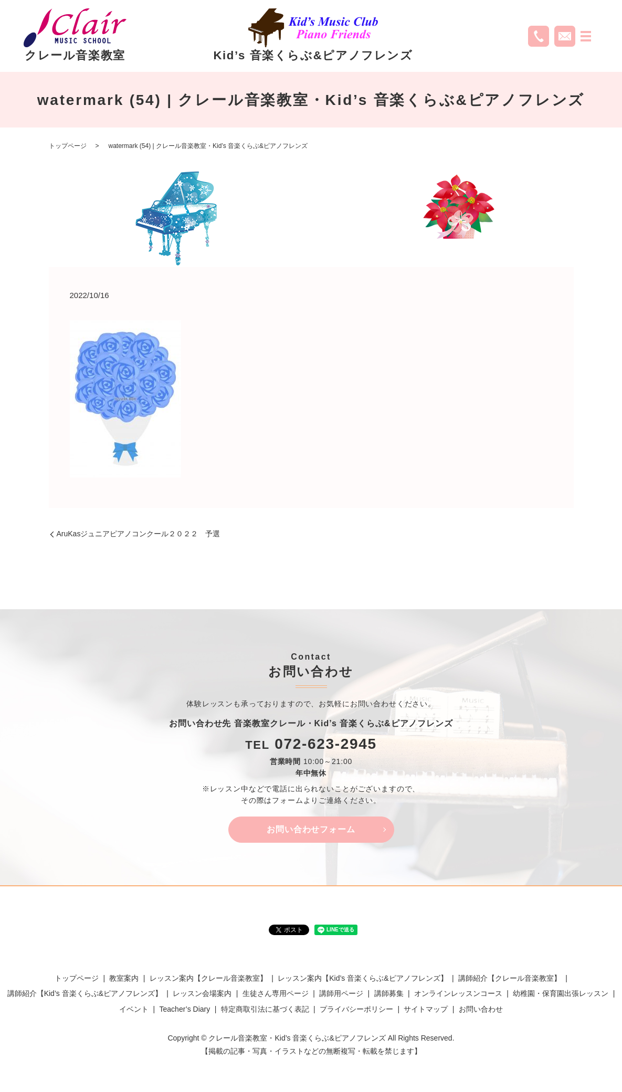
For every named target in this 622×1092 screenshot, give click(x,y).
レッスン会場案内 (202, 994)
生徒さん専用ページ (276, 994)
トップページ (68, 146)
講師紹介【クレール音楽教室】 (509, 978)
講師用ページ (341, 994)
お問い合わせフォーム (311, 829)
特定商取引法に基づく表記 (265, 1009)
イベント (134, 1009)
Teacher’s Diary (185, 1009)
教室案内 (124, 978)
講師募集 (389, 994)
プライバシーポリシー (356, 1009)
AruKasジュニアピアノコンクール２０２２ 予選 (138, 533)
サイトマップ (426, 1009)
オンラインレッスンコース (458, 994)
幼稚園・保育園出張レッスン (560, 994)
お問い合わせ (481, 1009)
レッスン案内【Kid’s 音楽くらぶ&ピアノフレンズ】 (362, 978)
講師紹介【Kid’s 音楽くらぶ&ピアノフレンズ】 (84, 994)
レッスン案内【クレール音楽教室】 (208, 978)
